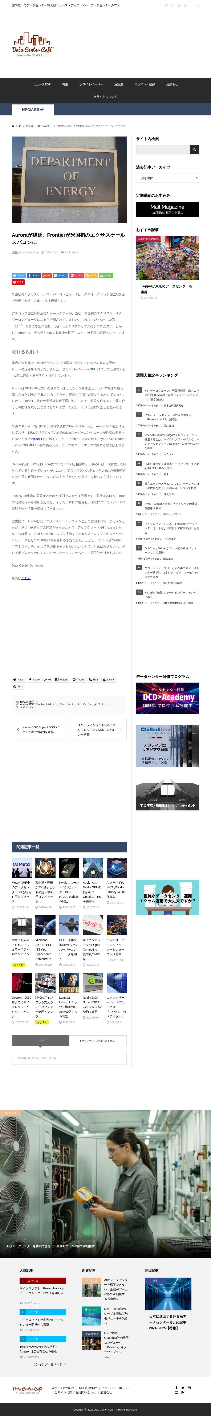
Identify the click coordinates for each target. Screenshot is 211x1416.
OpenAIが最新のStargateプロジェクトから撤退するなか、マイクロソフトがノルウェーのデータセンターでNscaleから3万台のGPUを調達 (172, 441)
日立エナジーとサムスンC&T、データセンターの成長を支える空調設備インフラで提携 (172, 486)
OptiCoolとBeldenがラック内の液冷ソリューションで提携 (170, 550)
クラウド (168, 454)
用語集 (118, 84)
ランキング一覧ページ (47, 1364)
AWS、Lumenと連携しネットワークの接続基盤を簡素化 (171, 506)
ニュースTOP (42, 84)
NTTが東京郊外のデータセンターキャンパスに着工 (172, 595)
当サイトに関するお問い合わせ (75, 1392)
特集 (65, 84)
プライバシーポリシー (116, 1388)
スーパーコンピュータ (84, 704)
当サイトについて (105, 96)
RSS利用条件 (88, 1388)
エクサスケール (61, 704)
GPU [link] (93, 369)
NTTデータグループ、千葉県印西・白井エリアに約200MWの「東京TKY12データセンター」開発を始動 (172, 395)
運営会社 (106, 1392)
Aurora (24, 704)
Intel (48, 704)
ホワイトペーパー (91, 84)
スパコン (103, 704)
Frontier (40, 704)
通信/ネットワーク (172, 514)
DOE (32, 704)
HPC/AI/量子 (33, 110)
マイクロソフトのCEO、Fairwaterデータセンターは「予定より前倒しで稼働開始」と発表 (172, 528)
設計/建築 (169, 425)
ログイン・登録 (144, 84)
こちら (26, 578)
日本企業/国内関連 (173, 405)
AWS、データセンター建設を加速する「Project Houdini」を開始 (168, 417)
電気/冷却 (169, 494)
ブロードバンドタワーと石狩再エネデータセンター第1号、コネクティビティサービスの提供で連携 (172, 573)
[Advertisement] (134, 44)
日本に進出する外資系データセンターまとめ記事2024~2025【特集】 (172, 466)
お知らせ (172, 84)
